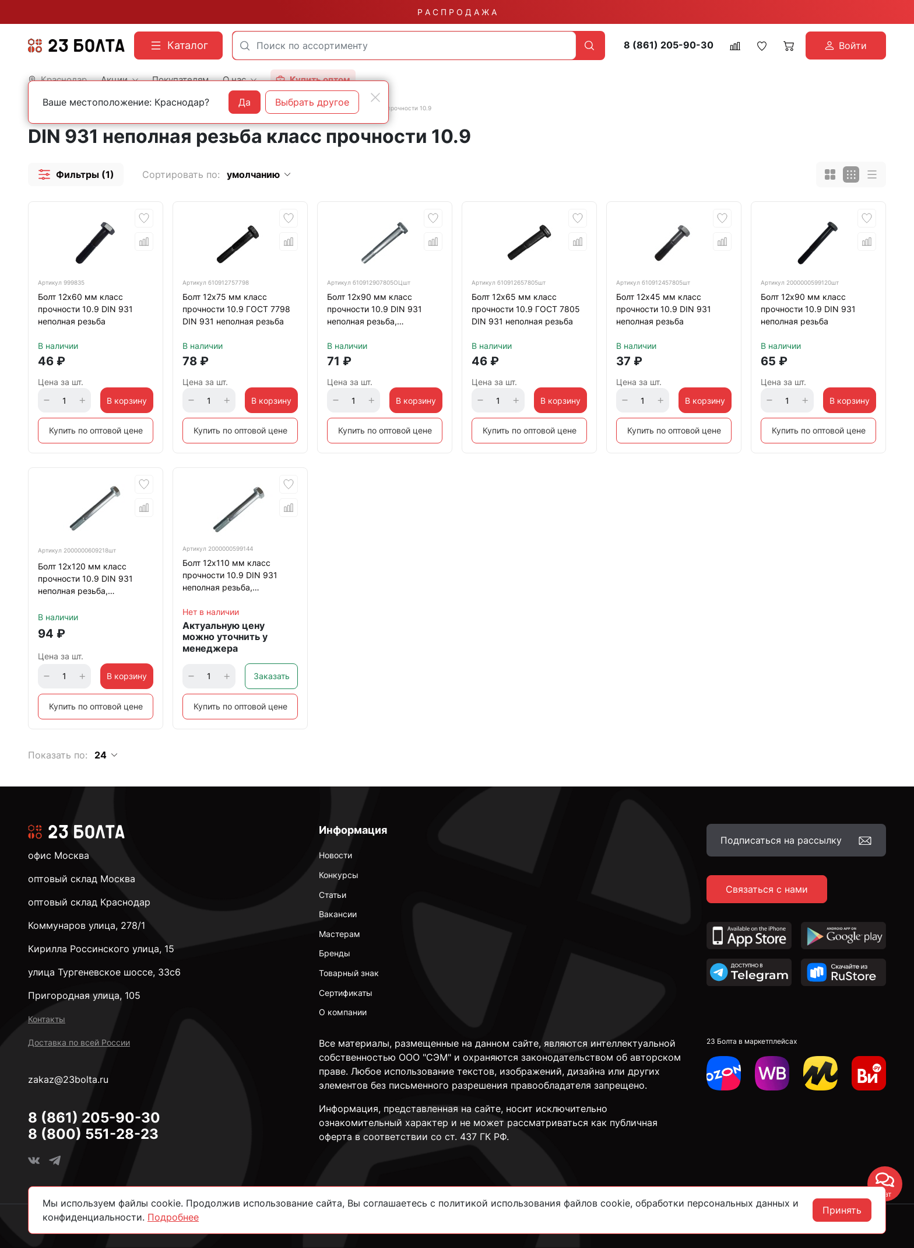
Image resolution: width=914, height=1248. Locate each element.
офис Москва (58, 855)
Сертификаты (345, 993)
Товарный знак (349, 973)
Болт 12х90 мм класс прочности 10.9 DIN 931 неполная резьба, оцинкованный (374, 311)
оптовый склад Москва (81, 879)
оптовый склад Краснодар (89, 902)
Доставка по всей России (79, 1042)
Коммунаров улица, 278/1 (86, 925)
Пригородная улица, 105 (84, 995)
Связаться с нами (767, 889)
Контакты (46, 1019)
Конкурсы (338, 875)
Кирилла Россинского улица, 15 (101, 949)
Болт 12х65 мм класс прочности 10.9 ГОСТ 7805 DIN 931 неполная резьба (526, 309)
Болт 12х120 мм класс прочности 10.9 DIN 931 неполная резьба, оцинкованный (85, 580)
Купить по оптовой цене (96, 430)
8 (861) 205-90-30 (668, 45)
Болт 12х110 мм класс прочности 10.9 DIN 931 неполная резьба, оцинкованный (229, 577)
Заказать (272, 676)
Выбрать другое (312, 102)
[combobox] (404, 46)
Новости (335, 855)
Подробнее (173, 1217)
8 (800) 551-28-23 (93, 1133)
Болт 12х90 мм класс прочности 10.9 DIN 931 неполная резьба (808, 309)
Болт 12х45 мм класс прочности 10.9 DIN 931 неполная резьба (663, 309)
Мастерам (339, 934)
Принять (842, 1210)
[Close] (375, 97)
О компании (343, 1012)
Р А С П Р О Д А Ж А (457, 12)
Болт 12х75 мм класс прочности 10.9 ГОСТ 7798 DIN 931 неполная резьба (236, 309)
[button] (76, 174)
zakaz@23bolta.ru (68, 1079)
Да (244, 102)
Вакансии (338, 914)
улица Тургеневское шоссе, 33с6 (104, 972)
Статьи (332, 895)
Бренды (334, 953)
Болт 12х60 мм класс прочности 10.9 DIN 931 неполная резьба (85, 309)
